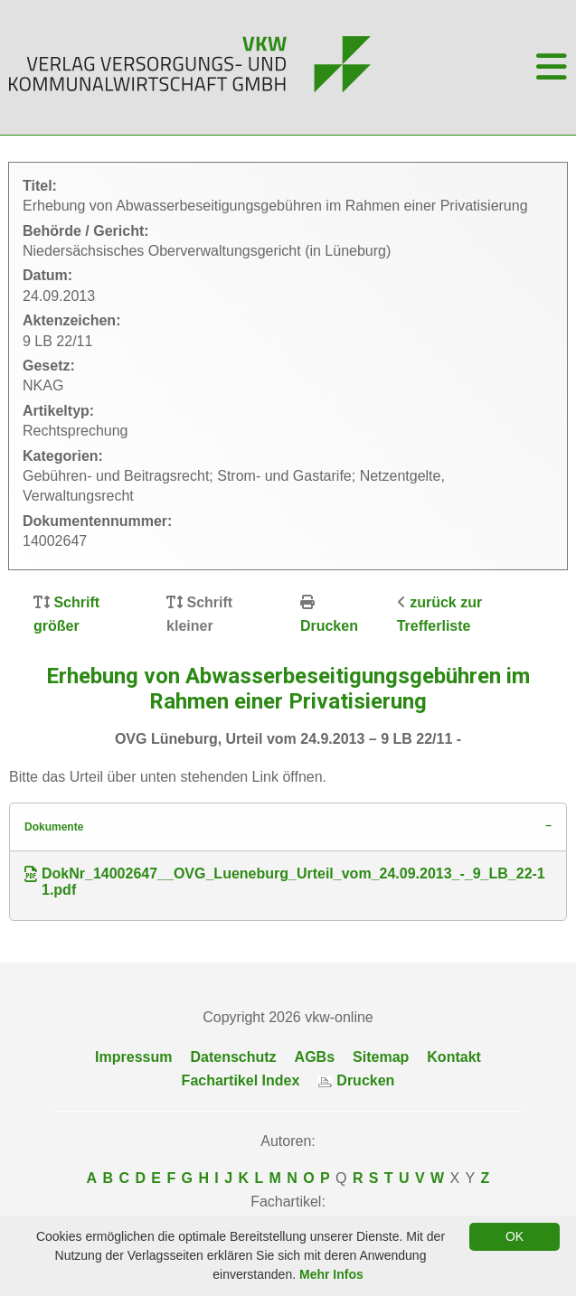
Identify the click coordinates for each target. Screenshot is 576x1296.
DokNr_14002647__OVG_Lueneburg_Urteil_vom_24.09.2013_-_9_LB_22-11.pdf (284, 881)
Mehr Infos (331, 1274)
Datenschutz (233, 1057)
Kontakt (454, 1057)
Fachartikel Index (241, 1080)
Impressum (133, 1057)
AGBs (315, 1057)
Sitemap (381, 1057)
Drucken (329, 626)
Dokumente (53, 827)
